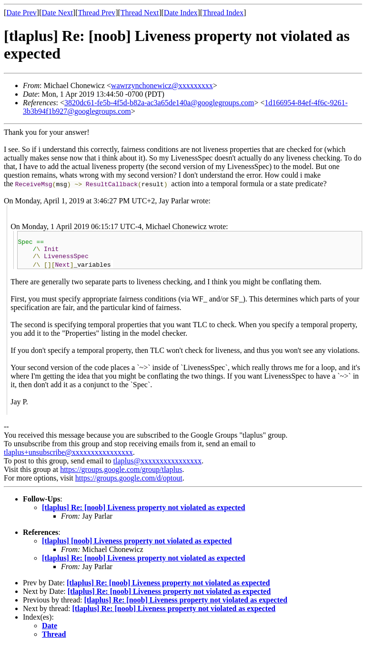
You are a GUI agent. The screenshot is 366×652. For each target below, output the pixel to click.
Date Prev (21, 13)
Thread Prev (96, 13)
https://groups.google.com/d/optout (129, 484)
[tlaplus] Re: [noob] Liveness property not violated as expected (143, 513)
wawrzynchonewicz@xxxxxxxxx (162, 85)
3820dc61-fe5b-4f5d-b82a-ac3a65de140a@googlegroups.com (159, 103)
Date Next (57, 13)
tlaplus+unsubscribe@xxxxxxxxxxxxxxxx (68, 458)
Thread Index (223, 13)
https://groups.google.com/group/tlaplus (121, 475)
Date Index (181, 13)
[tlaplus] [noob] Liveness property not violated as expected (137, 546)
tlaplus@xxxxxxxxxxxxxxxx (157, 466)
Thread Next (140, 13)
